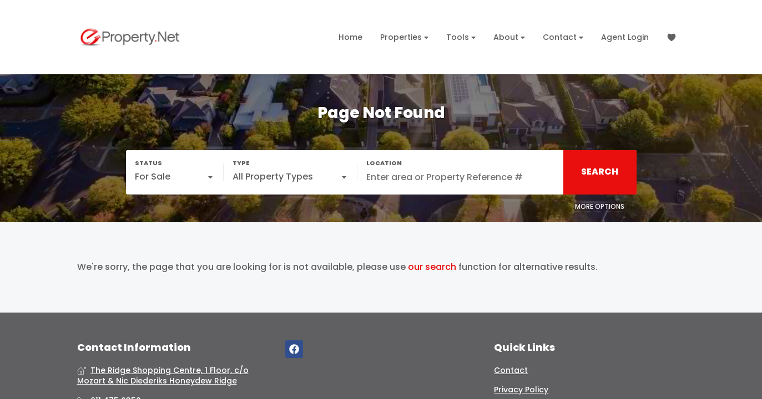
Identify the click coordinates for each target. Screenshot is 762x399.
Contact (563, 37)
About (509, 37)
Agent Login (625, 37)
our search (432, 267)
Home (350, 37)
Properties (404, 37)
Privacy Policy (521, 390)
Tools (461, 37)
